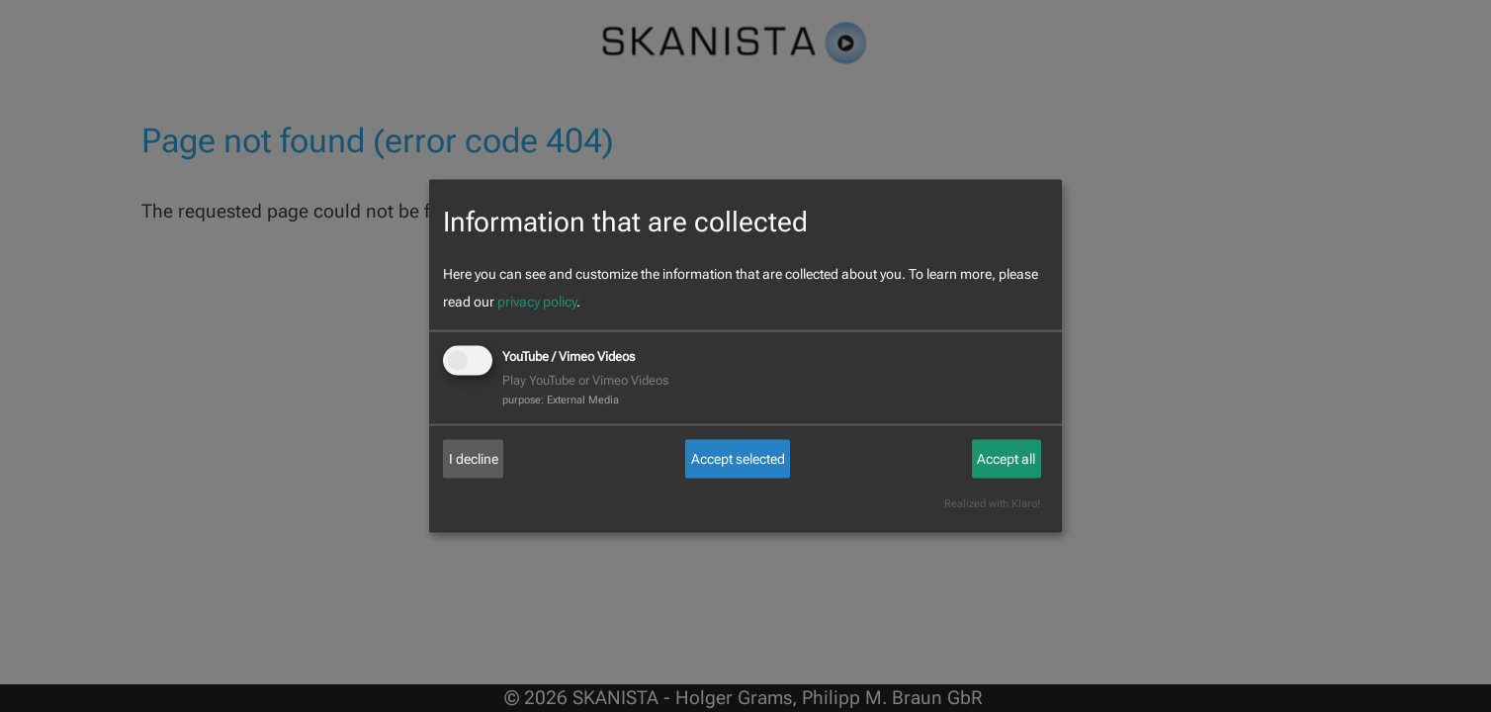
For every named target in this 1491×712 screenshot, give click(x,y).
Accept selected (738, 459)
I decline (473, 459)
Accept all (1006, 459)
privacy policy (536, 302)
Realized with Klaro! (992, 503)
